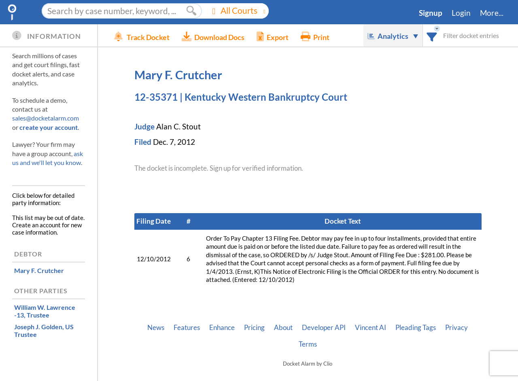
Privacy (456, 328)
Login (461, 12)
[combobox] (432, 35)
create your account (48, 127)
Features (187, 328)
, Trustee (44, 311)
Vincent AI (370, 328)
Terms (308, 344)
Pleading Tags (415, 328)
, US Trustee (44, 330)
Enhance (222, 328)
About (283, 328)
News (155, 328)
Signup (430, 12)
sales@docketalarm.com (45, 118)
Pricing (254, 328)
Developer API (324, 328)
